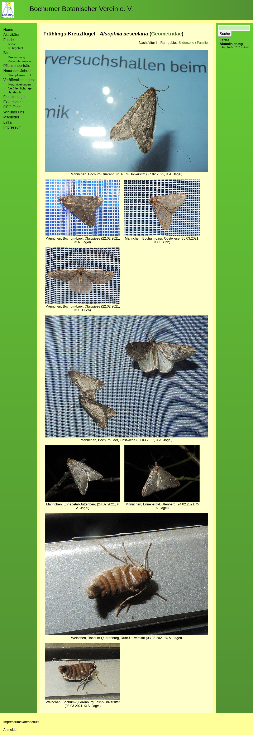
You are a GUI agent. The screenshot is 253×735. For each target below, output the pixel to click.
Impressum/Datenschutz (21, 722)
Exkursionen (13, 102)
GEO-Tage (12, 107)
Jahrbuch (14, 92)
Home (8, 30)
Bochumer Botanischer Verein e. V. (81, 9)
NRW (11, 44)
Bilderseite (186, 42)
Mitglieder (11, 117)
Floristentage (14, 97)
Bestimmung (16, 57)
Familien (203, 42)
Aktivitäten (11, 35)
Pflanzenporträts (16, 66)
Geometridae (166, 33)
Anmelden (10, 729)
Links (7, 122)
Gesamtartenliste (19, 61)
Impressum (12, 127)
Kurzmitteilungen (19, 84)
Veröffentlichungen (20, 88)
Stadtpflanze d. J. (20, 75)
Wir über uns (13, 112)
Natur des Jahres (17, 71)
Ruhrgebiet (15, 48)
